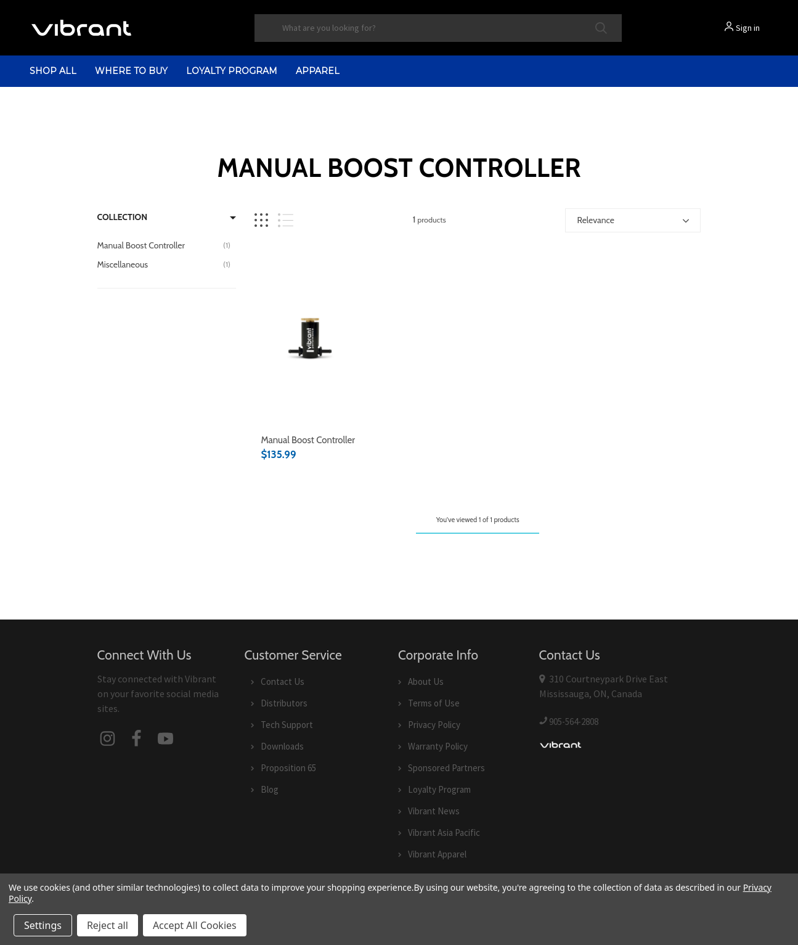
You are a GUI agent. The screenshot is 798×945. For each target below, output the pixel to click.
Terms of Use (434, 703)
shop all (53, 70)
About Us (426, 681)
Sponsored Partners (446, 768)
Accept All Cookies (195, 925)
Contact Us (282, 681)
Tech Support (287, 724)
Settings (43, 925)
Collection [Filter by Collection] (122, 217)
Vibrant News (434, 811)
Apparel (318, 70)
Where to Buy (131, 70)
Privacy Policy (434, 724)
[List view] (285, 220)
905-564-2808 (573, 721)
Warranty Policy (438, 746)
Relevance (595, 220)
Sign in (748, 27)
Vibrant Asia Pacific (444, 832)
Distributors (284, 703)
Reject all (107, 925)
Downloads (282, 746)
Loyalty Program (231, 70)
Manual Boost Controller (308, 440)
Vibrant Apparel (437, 854)
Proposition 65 (288, 768)
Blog (270, 789)
